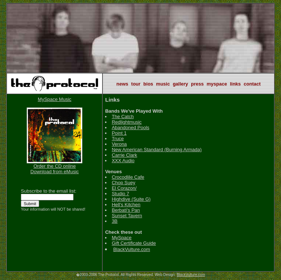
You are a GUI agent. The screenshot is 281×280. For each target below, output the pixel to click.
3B (114, 221)
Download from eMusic (54, 171)
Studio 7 (120, 193)
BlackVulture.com (131, 249)
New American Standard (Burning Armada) (157, 149)
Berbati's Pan (126, 210)
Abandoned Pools (130, 127)
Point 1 (119, 133)
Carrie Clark (124, 155)
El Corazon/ (124, 188)
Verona (119, 144)
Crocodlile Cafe (128, 177)
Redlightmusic (127, 122)
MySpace (121, 237)
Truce (118, 138)
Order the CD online (54, 166)
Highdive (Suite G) (131, 199)
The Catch (123, 116)
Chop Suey (123, 182)
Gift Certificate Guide (134, 243)
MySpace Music (54, 99)
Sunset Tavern (127, 215)
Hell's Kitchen (126, 204)
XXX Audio (123, 160)
